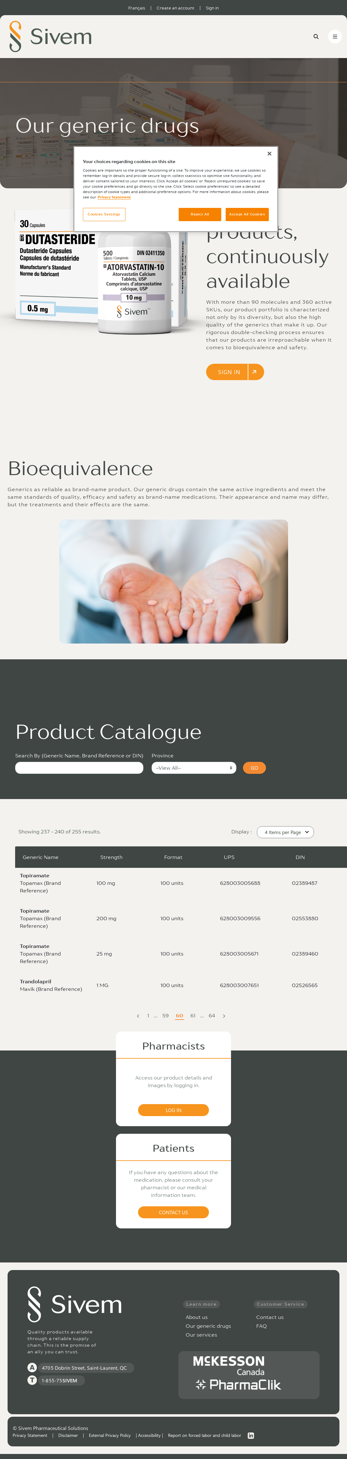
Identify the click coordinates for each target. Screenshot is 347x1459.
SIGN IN (238, 372)
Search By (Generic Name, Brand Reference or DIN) (79, 755)
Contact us (270, 1317)
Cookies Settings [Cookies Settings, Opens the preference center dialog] (104, 214)
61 (193, 1016)
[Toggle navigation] (335, 37)
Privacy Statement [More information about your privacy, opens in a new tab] (114, 197)
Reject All (200, 214)
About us (197, 1317)
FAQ (261, 1326)
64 (212, 1016)
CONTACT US (173, 1212)
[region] (175, 189)
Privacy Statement (30, 1435)
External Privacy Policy (110, 1435)
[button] (285, 832)
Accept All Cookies (247, 214)
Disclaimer (68, 1435)
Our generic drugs (208, 1326)
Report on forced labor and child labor (204, 1435)
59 (166, 1016)
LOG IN (174, 1110)
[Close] (269, 154)
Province (163, 755)
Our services (201, 1335)
